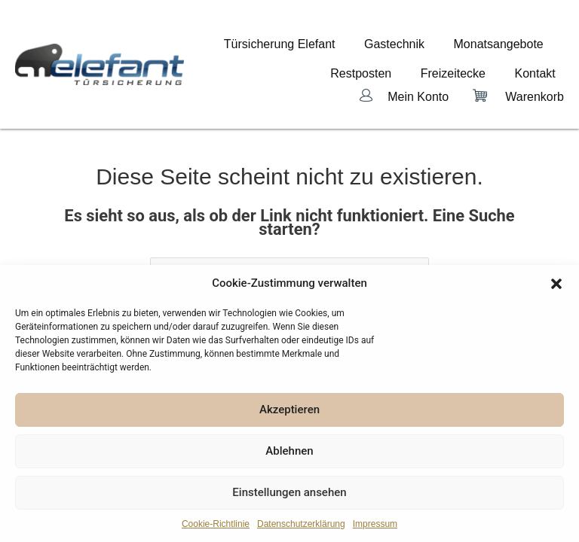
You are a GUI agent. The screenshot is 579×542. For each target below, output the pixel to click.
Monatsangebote (507, 44)
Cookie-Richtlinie (216, 524)
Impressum (375, 524)
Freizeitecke (478, 56)
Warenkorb (534, 69)
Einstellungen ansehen (289, 492)
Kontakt (543, 56)
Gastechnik (420, 44)
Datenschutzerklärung (301, 524)
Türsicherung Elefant (322, 44)
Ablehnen (289, 451)
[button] (556, 283)
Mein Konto (418, 69)
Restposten (403, 56)
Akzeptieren (289, 409)
